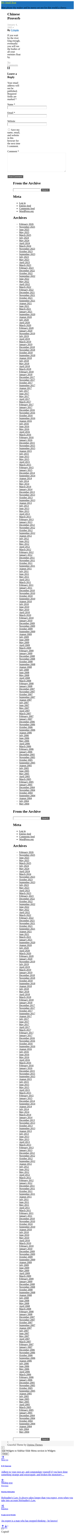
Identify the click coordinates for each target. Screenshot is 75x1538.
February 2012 (26, 556)
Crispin (15, 30)
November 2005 (27, 761)
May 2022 (24, 285)
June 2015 (24, 460)
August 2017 (25, 392)
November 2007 (27, 695)
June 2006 (24, 742)
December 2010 (27, 594)
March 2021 (25, 312)
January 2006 (25, 755)
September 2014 (27, 479)
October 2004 (26, 796)
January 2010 (25, 624)
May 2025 (24, 236)
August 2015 (25, 454)
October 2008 (26, 665)
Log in (22, 206)
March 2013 (25, 520)
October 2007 (26, 698)
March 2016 (25, 438)
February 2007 (26, 720)
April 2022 (24, 288)
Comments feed (27, 212)
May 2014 (24, 487)
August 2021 (25, 307)
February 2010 (26, 621)
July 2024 (24, 241)
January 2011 (25, 591)
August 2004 (25, 802)
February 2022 (26, 293)
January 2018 (25, 378)
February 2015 (26, 471)
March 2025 (25, 238)
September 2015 (27, 452)
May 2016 (24, 433)
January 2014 (25, 493)
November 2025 (27, 230)
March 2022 (25, 290)
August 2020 (25, 320)
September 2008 (27, 668)
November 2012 (27, 531)
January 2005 (25, 788)
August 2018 (25, 361)
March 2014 (25, 490)
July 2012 (24, 542)
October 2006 (26, 731)
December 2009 (27, 627)
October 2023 (26, 255)
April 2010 (24, 616)
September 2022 (27, 279)
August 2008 (25, 670)
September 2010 (27, 602)
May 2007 (24, 711)
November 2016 (27, 416)
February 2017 (26, 408)
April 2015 (24, 465)
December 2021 (27, 296)
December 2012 (27, 528)
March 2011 (25, 586)
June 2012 (24, 545)
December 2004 (27, 791)
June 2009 (24, 643)
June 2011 (24, 577)
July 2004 (24, 804)
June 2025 (24, 233)
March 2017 (25, 405)
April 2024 (24, 247)
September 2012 (27, 536)
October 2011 (26, 567)
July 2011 (24, 575)
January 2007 (25, 722)
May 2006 (24, 744)
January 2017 (25, 411)
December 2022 (27, 274)
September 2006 (27, 733)
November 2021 (27, 299)
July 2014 (24, 485)
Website (11, 121)
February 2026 (26, 227)
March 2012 (25, 553)
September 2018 (27, 359)
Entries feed (25, 209)
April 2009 (24, 649)
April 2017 (24, 402)
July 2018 (24, 364)
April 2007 (24, 714)
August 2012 (25, 539)
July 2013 (24, 509)
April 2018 (24, 370)
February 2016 (26, 441)
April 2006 (24, 747)
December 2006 (27, 725)
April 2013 (24, 517)
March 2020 (25, 329)
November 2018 (27, 353)
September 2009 (27, 635)
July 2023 (24, 260)
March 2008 (25, 684)
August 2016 (25, 424)
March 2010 (25, 618)
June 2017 (24, 397)
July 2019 (24, 340)
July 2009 (24, 640)
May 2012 (24, 547)
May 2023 (24, 263)
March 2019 (25, 345)
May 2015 (24, 463)
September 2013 (27, 504)
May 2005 (24, 777)
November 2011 (27, 564)
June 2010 (24, 610)
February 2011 (26, 588)
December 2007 (27, 692)
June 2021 (24, 310)
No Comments (12, 63)
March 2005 (25, 783)
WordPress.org (26, 215)
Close (5, 1457)
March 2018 (25, 372)
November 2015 (27, 449)
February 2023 (26, 271)
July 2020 (24, 323)
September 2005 (27, 766)
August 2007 (25, 703)
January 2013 (25, 526)
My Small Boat (8, 2)
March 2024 (25, 249)
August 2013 (25, 506)
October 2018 (26, 356)
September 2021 (27, 304)
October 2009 (26, 632)
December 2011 (27, 561)
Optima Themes (35, 1448)
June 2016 (24, 430)
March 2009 (25, 651)
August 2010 (25, 605)
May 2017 (24, 400)
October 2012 (26, 534)
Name (11, 104)
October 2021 (26, 301)
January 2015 (25, 474)
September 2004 (27, 799)
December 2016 (27, 413)
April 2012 (24, 550)
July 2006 (24, 739)
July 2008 (24, 673)
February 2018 (26, 375)
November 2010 (27, 597)
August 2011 (25, 572)
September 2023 (27, 258)
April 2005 (24, 780)
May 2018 (24, 367)
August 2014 (25, 482)
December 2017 (27, 381)
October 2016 (26, 419)
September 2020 (27, 318)
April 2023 (24, 266)
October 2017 (26, 386)
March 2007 (25, 717)
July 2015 (24, 457)
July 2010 (24, 608)
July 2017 (24, 394)
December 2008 (27, 659)
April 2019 (24, 342)
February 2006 (26, 752)
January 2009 (25, 657)
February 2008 (26, 687)
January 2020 (25, 334)
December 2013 (27, 495)
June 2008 (24, 676)
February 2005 (26, 785)
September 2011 (27, 569)
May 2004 (24, 807)
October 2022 (26, 277)
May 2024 (24, 244)
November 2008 (27, 662)
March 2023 (25, 268)
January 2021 (25, 315)
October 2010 (26, 599)
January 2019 (25, 348)
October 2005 (26, 763)
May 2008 (24, 679)
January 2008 (25, 690)
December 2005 (27, 758)
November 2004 (27, 793)
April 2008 (24, 681)
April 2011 (24, 583)
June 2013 (24, 512)
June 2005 (24, 774)
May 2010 (24, 613)
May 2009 (24, 646)
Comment (13, 151)
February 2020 (26, 331)
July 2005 (24, 772)
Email (11, 112)
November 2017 (27, 383)
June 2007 (24, 709)
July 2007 (24, 706)
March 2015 (25, 468)
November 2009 (27, 629)
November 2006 (27, 728)
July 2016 (24, 427)
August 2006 (25, 736)
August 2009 (25, 638)
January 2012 (25, 558)
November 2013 (27, 498)
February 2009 (26, 654)
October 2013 (26, 501)
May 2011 (24, 580)
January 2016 (25, 443)
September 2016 (27, 422)
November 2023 (27, 252)
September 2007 (27, 701)
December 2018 (27, 351)
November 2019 (27, 337)
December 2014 (27, 476)
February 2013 (26, 523)
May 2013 (24, 515)
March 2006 (25, 750)
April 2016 (24, 435)
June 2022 (24, 282)
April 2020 (24, 326)
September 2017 (27, 389)
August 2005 (25, 769)
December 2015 (27, 446)
